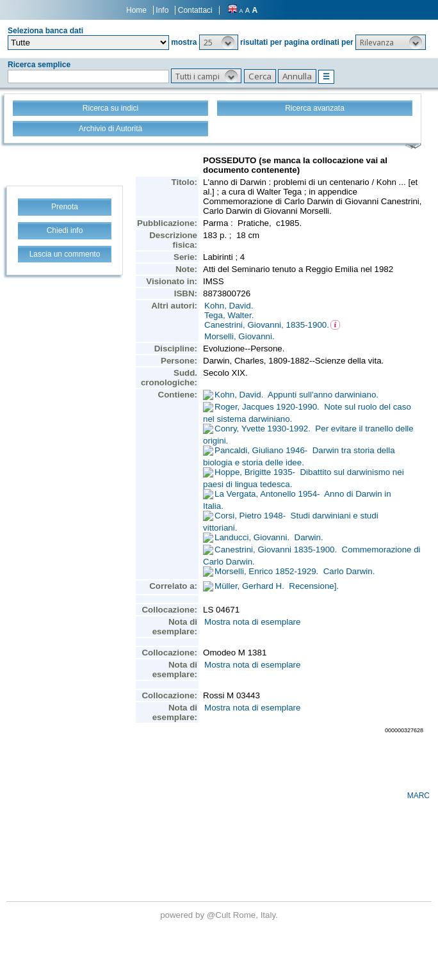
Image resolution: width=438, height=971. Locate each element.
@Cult (220, 915)
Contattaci (195, 10)
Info (162, 10)
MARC (418, 795)
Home (136, 10)
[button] (218, 42)
